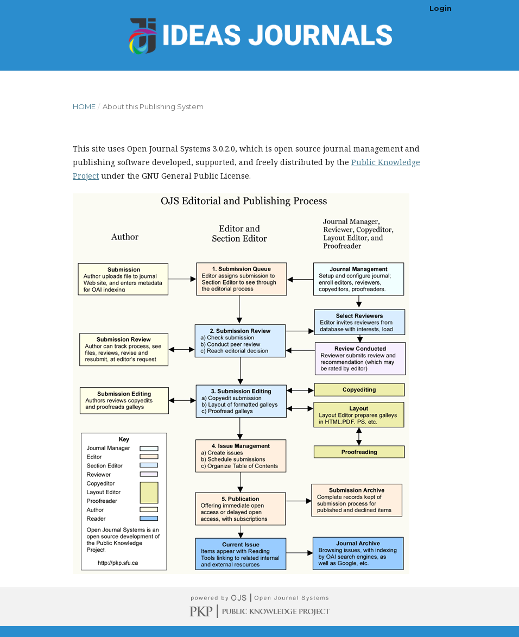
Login (440, 8)
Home (84, 106)
